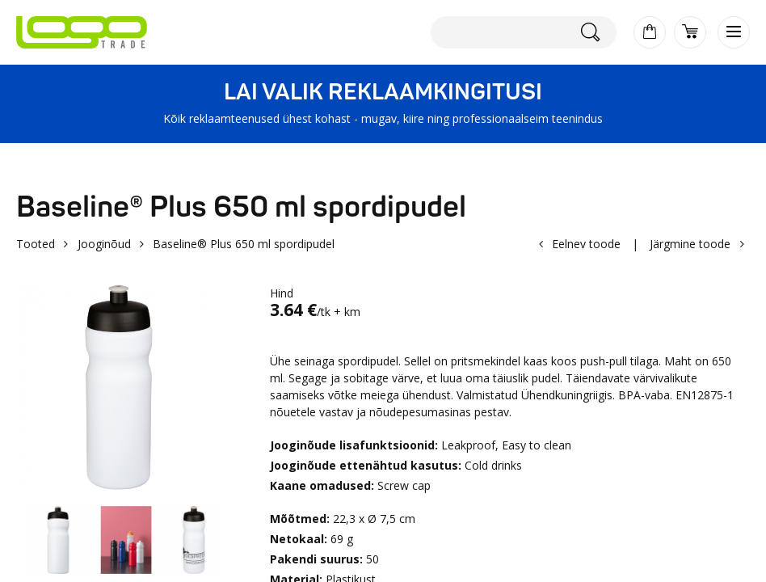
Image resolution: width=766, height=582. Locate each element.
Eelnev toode (586, 243)
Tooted (35, 243)
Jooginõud (104, 243)
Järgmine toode (690, 243)
